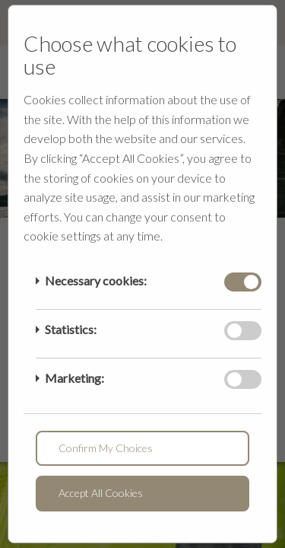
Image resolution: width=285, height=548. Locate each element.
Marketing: (74, 378)
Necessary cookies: (96, 280)
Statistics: (71, 329)
